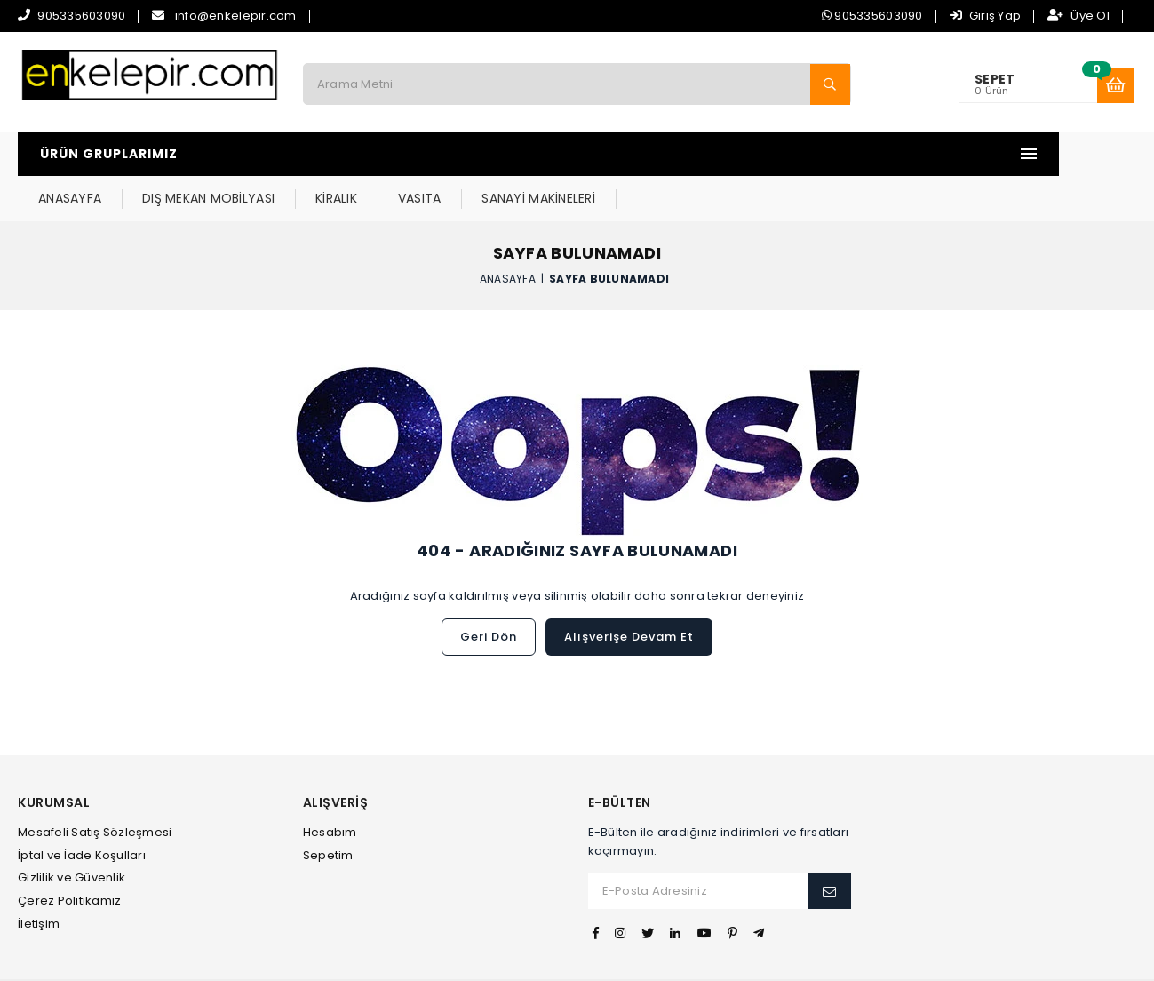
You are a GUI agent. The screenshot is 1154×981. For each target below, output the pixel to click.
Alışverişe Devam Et (629, 592)
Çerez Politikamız (69, 856)
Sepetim (328, 810)
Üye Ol (1078, 15)
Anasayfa (508, 233)
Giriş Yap (986, 15)
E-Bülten (619, 758)
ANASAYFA (309, 154)
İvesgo (639, 957)
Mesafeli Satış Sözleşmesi (95, 787)
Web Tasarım (577, 957)
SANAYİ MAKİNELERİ (777, 154)
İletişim (39, 879)
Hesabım (330, 787)
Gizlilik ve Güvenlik (71, 833)
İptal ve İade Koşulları (82, 810)
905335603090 (81, 15)
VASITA (659, 154)
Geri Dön (488, 592)
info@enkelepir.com (236, 15)
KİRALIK (576, 154)
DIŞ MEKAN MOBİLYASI (448, 154)
